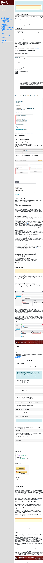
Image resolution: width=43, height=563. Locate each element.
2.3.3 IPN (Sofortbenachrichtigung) (6, 17)
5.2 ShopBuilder (3, 37)
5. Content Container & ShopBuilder (6, 35)
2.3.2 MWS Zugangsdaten (5, 16)
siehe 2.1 (38, 499)
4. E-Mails (2, 33)
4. (36, 247)
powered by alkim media (4, 5)
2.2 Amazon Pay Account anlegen (6, 11)
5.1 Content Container (4, 36)
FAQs (19, 34)
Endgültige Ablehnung (18, 357)
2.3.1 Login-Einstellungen (5, 15)
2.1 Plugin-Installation (4, 10)
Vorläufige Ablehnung (18, 356)
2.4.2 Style (3, 22)
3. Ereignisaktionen (4, 24)
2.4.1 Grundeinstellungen (5, 21)
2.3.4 (26, 271)
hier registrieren (37, 48)
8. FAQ (2, 42)
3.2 (21, 233)
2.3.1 (21, 505)
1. (27, 223)
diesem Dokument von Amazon (28, 133)
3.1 (29, 223)
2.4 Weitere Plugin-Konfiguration (6, 20)
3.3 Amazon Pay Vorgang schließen (6, 29)
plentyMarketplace (17, 33)
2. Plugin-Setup (3, 9)
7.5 (38, 2)
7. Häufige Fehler (3, 40)
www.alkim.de (33, 562)
